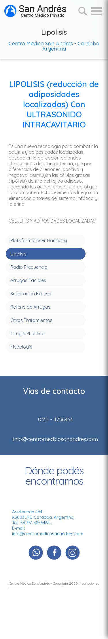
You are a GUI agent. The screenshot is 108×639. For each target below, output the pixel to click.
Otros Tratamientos (31, 320)
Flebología (21, 347)
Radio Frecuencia (29, 267)
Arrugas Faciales (28, 280)
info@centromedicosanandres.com (47, 533)
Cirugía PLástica (27, 333)
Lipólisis (18, 254)
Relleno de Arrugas (30, 307)
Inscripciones (89, 583)
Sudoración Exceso (30, 294)
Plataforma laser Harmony (38, 240)
